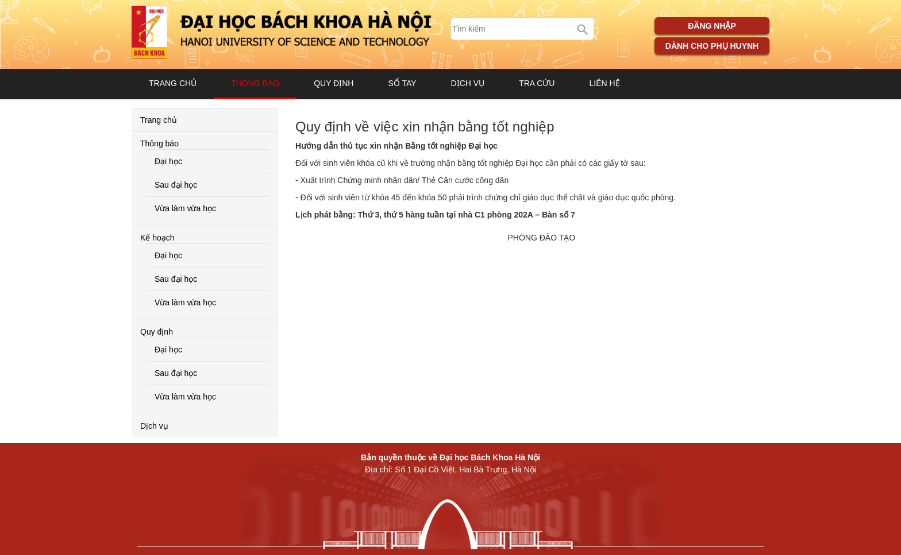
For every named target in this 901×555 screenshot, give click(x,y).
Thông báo (255, 83)
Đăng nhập (712, 25)
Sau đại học (176, 184)
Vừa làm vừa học (185, 208)
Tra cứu (537, 83)
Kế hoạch (157, 237)
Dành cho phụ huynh (711, 46)
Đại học (168, 161)
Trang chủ (173, 83)
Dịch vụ (468, 83)
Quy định (333, 83)
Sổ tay (402, 83)
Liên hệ (604, 83)
